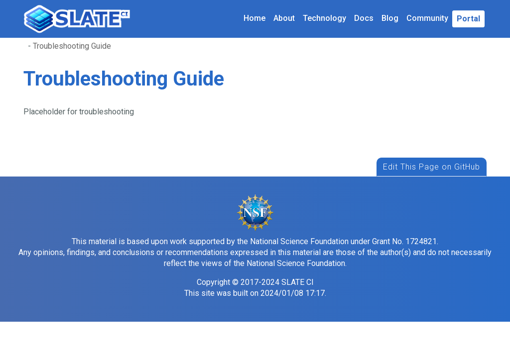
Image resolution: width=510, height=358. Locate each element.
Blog (390, 18)
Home (254, 18)
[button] (468, 18)
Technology (324, 18)
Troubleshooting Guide (72, 46)
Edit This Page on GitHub (431, 167)
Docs (364, 18)
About (284, 18)
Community (427, 18)
